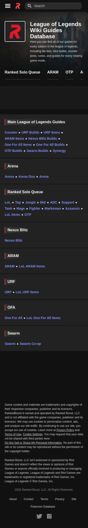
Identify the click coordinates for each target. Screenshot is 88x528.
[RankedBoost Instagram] (49, 516)
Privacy (59, 499)
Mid (43, 202)
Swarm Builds (38, 151)
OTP (27, 214)
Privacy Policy (65, 430)
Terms (44, 499)
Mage (20, 208)
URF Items (52, 132)
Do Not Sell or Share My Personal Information (33, 442)
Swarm (10, 344)
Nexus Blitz (13, 240)
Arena (9, 176)
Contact (28, 499)
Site (74, 499)
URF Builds (30, 132)
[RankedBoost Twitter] (39, 516)
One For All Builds (50, 144)
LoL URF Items (27, 292)
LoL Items (12, 214)
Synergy (59, 151)
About (13, 499)
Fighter (34, 208)
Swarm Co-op (30, 344)
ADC (53, 202)
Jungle (30, 202)
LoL (8, 202)
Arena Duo (26, 176)
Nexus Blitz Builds (42, 138)
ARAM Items (14, 138)
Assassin (72, 208)
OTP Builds (13, 151)
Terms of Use (13, 434)
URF (8, 292)
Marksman (53, 208)
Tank (8, 208)
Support (67, 202)
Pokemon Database (43, 506)
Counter (11, 132)
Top (18, 202)
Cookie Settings (32, 434)
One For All (13, 318)
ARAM (10, 266)
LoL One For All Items (44, 318)
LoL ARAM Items (32, 266)
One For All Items (18, 144)
